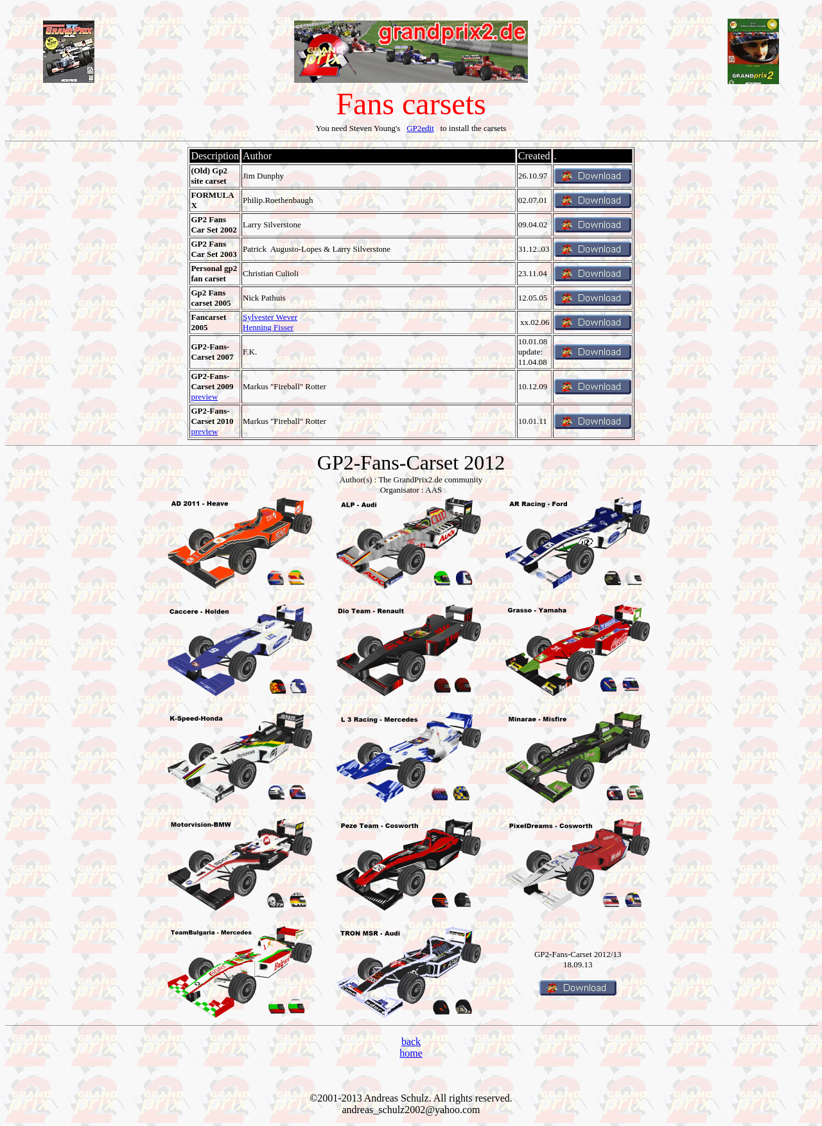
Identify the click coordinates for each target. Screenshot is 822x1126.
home (411, 1053)
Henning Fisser (268, 327)
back (411, 1041)
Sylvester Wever (270, 317)
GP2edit (420, 128)
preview (204, 396)
